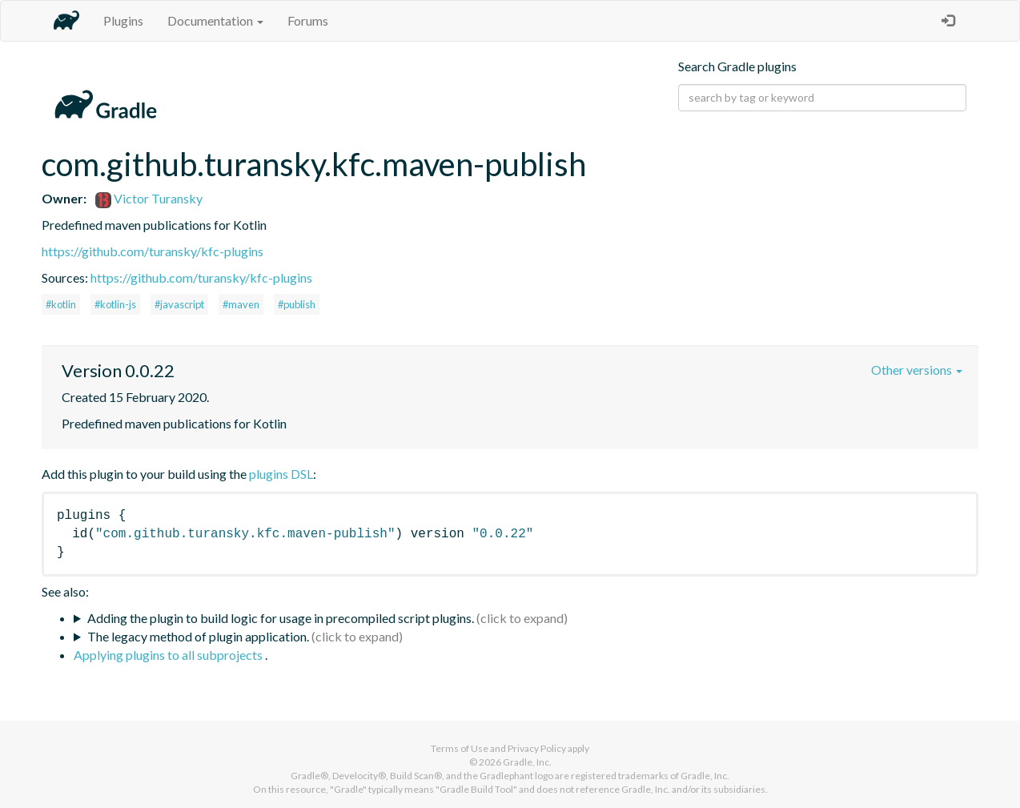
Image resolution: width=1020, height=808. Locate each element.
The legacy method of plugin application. (198, 636)
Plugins (123, 20)
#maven (241, 304)
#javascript (179, 304)
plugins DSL (281, 473)
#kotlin (61, 304)
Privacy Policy (537, 748)
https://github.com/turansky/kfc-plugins (152, 251)
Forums (307, 20)
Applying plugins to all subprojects (169, 654)
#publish (296, 304)
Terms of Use (459, 748)
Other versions (916, 369)
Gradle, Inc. (527, 762)
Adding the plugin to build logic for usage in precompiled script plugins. (280, 617)
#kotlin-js (115, 304)
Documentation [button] (215, 20)
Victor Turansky (149, 198)
